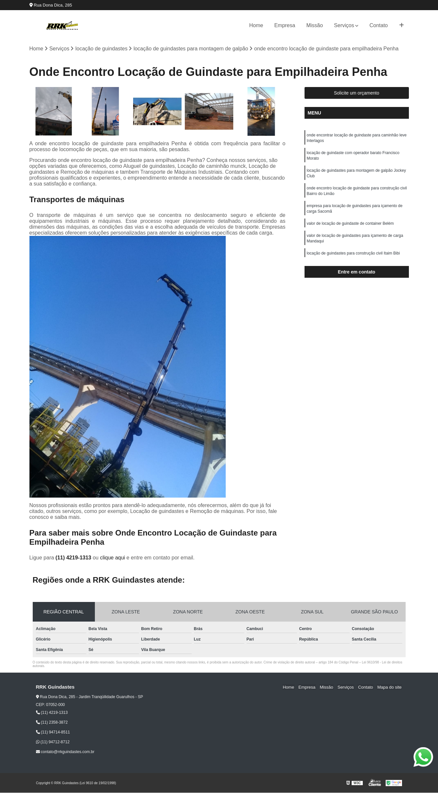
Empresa (284, 25)
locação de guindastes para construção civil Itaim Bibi (353, 258)
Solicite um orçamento (356, 93)
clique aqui (112, 557)
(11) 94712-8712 (53, 742)
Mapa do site (390, 687)
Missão (314, 25)
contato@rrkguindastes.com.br (65, 752)
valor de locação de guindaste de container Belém (350, 227)
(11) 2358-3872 (52, 722)
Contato (378, 25)
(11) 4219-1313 (74, 557)
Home (256, 25)
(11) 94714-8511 (53, 732)
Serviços (344, 25)
